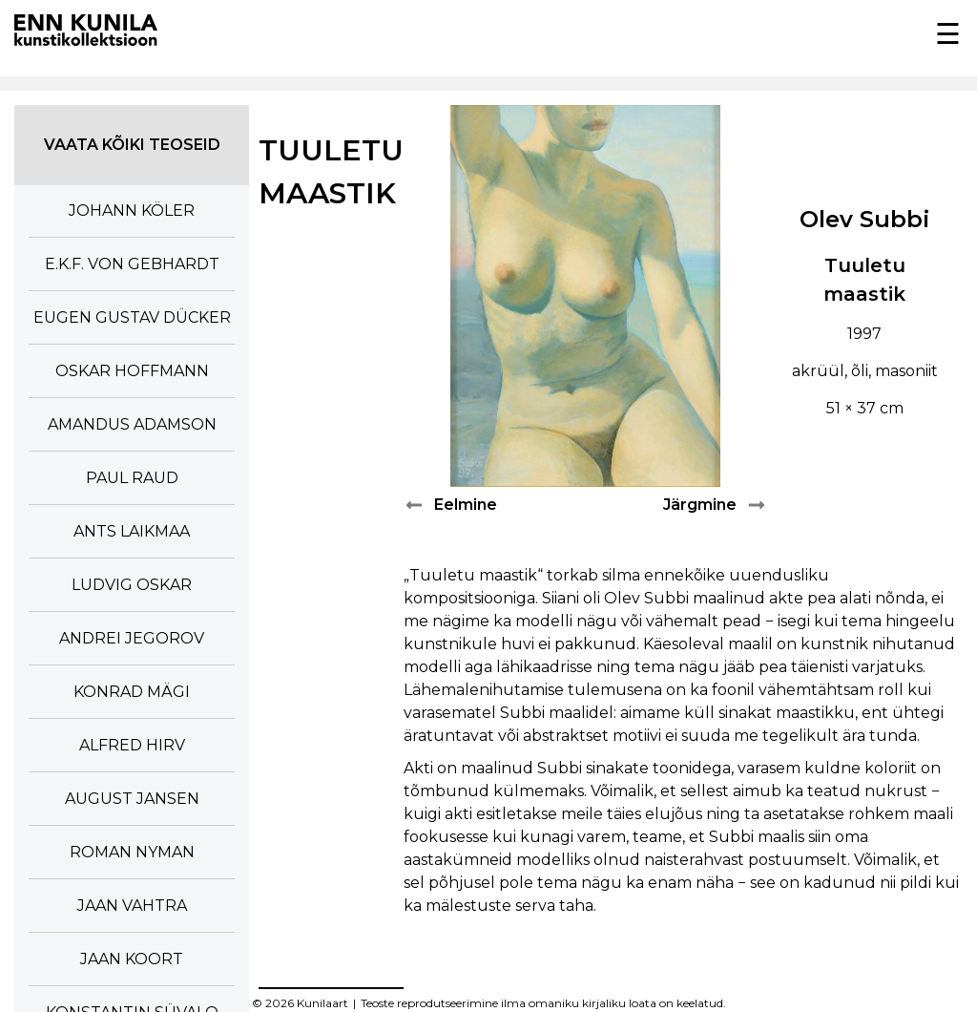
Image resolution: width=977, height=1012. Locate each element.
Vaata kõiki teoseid (132, 145)
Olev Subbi (865, 219)
